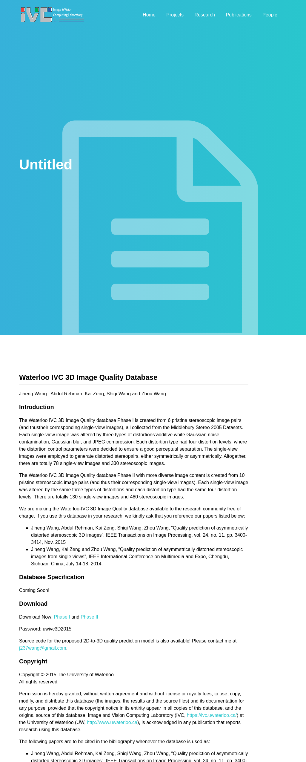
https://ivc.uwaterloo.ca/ (212, 715)
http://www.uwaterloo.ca (112, 722)
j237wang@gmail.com (42, 648)
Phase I (62, 616)
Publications (238, 14)
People (269, 14)
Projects (175, 14)
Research (205, 14)
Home (149, 14)
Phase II (89, 616)
